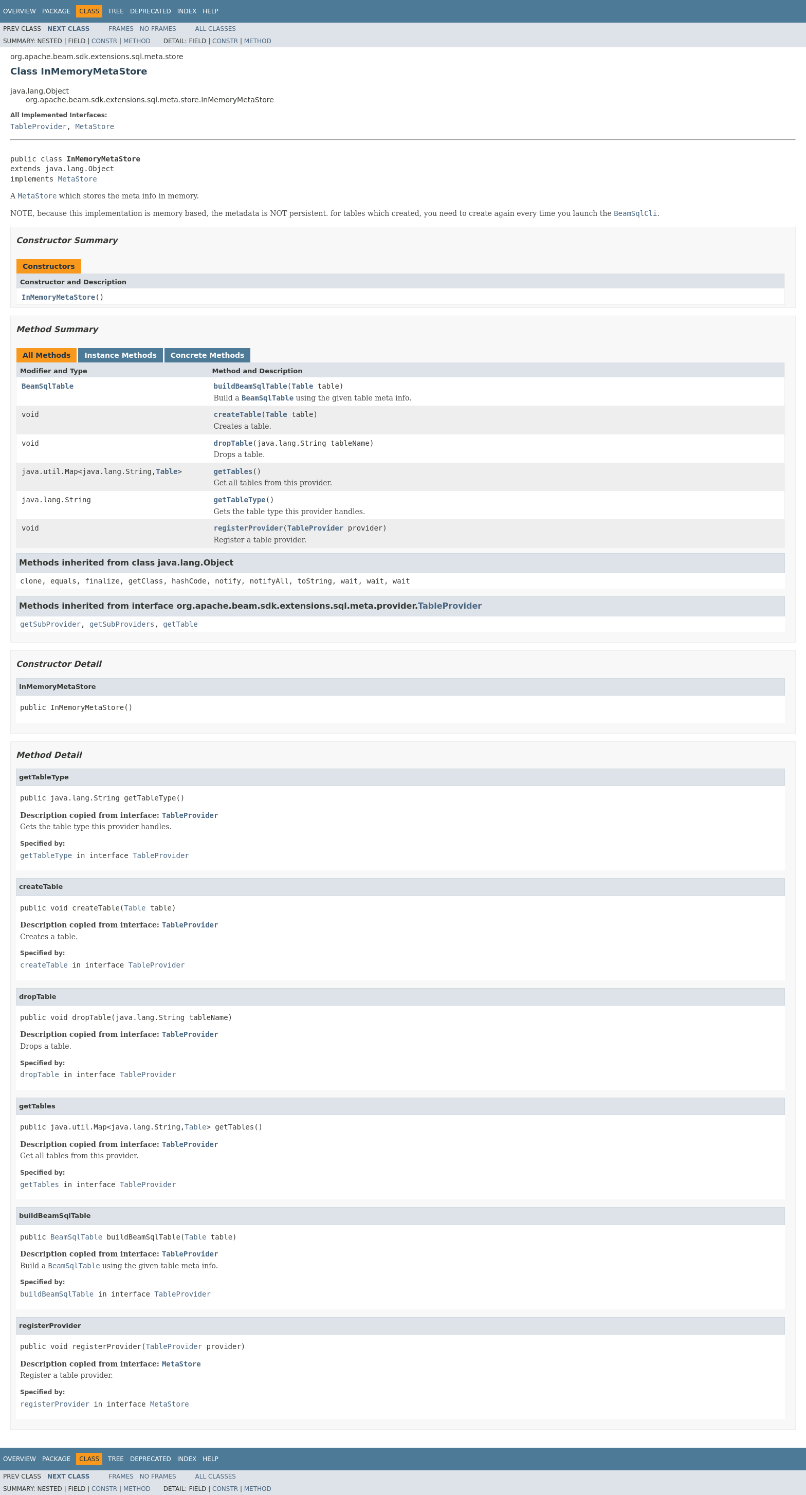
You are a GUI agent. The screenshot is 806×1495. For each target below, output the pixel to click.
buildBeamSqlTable (250, 386)
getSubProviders (121, 624)
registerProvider (248, 528)
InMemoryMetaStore (58, 297)
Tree (116, 11)
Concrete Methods (208, 355)
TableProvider (38, 126)
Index (187, 11)
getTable (180, 624)
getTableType (240, 500)
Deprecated (150, 11)
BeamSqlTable (48, 386)
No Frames (158, 28)
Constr (104, 41)
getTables (233, 471)
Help (210, 11)
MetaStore (94, 126)
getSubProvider (50, 624)
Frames (121, 28)
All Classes (215, 28)
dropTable (233, 443)
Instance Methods (120, 355)
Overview (19, 11)
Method (137, 41)
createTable (238, 414)
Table (302, 386)
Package (56, 11)
